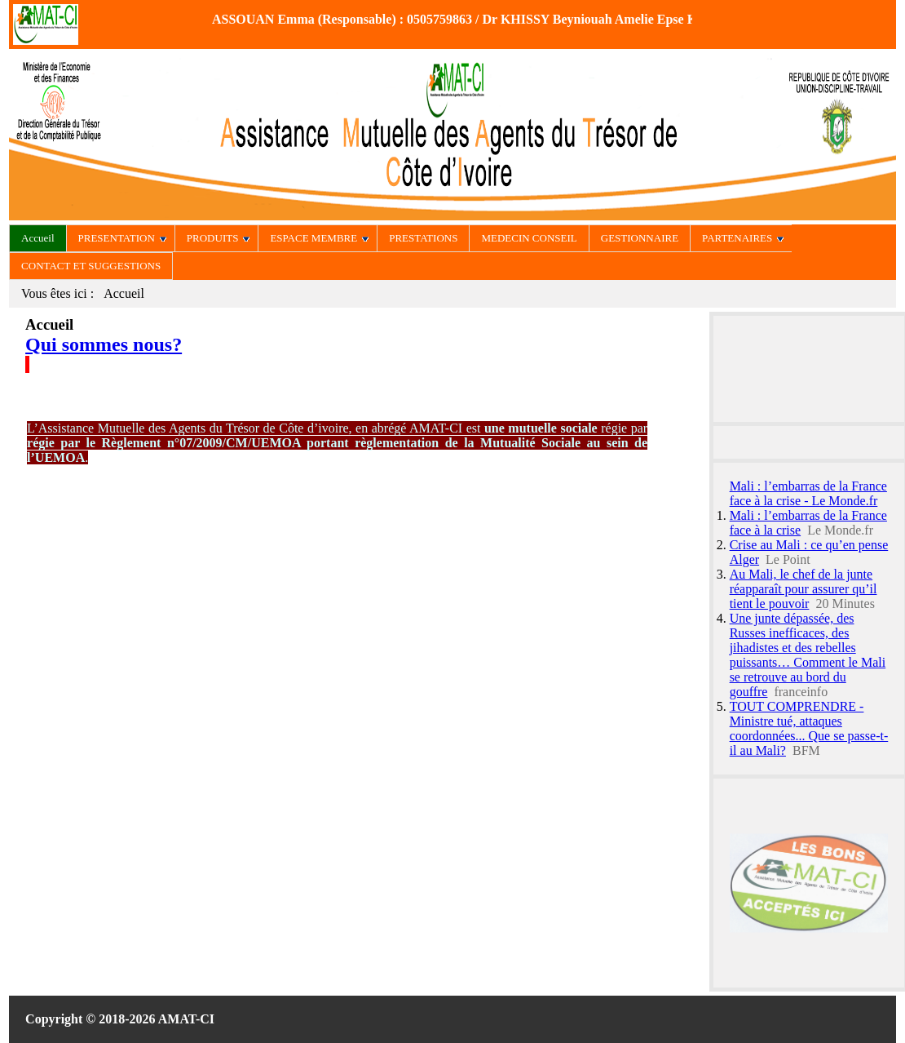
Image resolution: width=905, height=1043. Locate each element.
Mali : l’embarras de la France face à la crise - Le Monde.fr (808, 493)
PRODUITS (218, 238)
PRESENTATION (122, 238)
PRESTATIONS (423, 238)
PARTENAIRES (743, 238)
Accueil (37, 238)
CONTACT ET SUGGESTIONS (91, 266)
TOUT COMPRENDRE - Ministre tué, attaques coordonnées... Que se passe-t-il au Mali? (809, 728)
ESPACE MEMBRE (319, 238)
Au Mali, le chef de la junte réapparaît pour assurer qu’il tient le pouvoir (803, 588)
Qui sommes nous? (103, 344)
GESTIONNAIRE (639, 238)
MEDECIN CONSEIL (528, 238)
